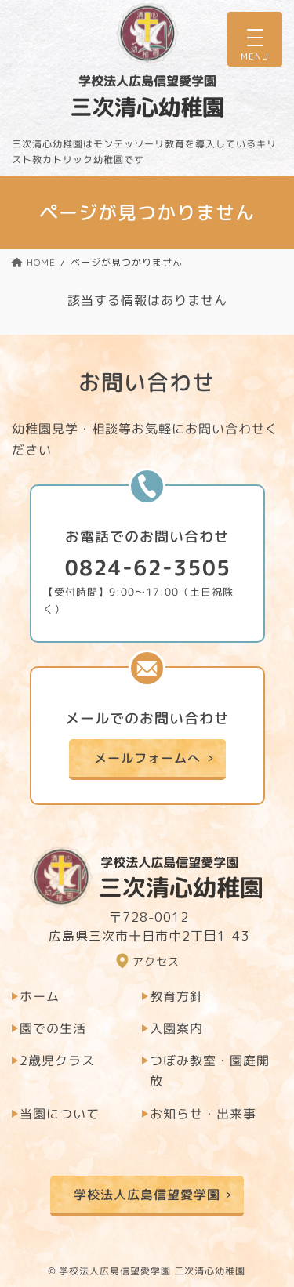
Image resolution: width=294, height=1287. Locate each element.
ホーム (40, 996)
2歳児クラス (57, 1060)
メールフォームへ (146, 758)
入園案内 (176, 1028)
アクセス (156, 961)
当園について (60, 1113)
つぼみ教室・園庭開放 (210, 1070)
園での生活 (53, 1028)
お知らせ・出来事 (203, 1113)
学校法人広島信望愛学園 (147, 1193)
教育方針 (176, 996)
